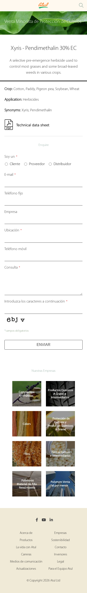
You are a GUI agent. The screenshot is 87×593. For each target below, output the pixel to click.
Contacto (60, 547)
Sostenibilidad (60, 540)
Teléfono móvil (15, 249)
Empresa (10, 212)
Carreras (26, 554)
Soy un (10, 157)
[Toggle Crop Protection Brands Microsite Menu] (4, 5)
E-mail (10, 175)
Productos (26, 540)
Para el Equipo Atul (60, 569)
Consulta (12, 267)
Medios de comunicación (26, 561)
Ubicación (13, 230)
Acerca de (26, 533)
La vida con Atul (26, 547)
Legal (60, 561)
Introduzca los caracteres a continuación (36, 301)
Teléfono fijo (13, 193)
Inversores (60, 554)
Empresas (60, 533)
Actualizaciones (26, 569)
